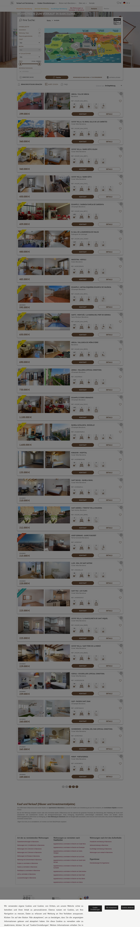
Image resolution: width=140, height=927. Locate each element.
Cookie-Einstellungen (95, 908)
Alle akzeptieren (111, 908)
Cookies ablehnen (128, 908)
